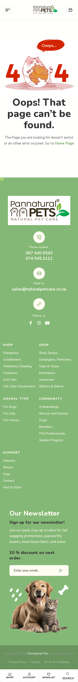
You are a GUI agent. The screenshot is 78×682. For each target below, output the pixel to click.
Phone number (39, 247)
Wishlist (48, 677)
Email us (39, 283)
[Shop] (9, 674)
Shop (10, 677)
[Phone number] (39, 237)
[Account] (29, 674)
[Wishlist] (48, 674)
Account (29, 677)
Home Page (64, 143)
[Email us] (39, 273)
